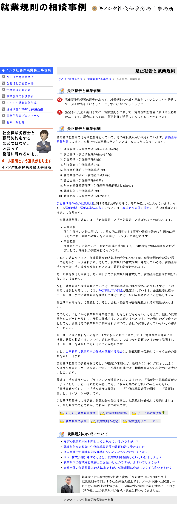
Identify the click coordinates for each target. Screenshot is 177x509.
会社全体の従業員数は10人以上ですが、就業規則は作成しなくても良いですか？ (118, 467)
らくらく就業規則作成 (81, 413)
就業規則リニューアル (143, 421)
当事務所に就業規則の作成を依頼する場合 (94, 351)
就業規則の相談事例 (99, 79)
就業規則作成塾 (116, 413)
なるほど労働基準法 (70, 79)
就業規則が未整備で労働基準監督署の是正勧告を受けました (104, 446)
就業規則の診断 (76, 421)
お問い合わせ (16, 122)
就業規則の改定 (107, 421)
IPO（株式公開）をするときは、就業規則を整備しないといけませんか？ (113, 457)
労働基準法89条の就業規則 (75, 203)
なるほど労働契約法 (20, 83)
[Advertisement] (88, 39)
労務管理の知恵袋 (19, 89)
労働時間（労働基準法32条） (84, 207)
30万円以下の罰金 (111, 290)
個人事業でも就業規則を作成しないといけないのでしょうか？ (106, 451)
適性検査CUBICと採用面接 (25, 109)
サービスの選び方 (151, 413)
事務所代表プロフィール (23, 115)
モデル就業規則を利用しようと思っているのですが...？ (101, 441)
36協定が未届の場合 (136, 207)
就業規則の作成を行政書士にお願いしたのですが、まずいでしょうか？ (112, 462)
